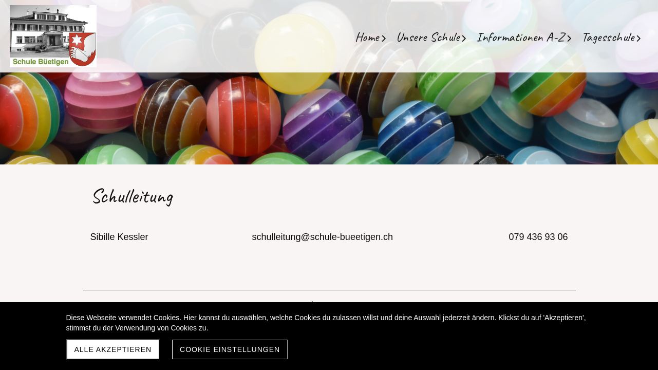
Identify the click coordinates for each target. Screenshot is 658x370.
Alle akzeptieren (113, 349)
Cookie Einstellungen (230, 349)
